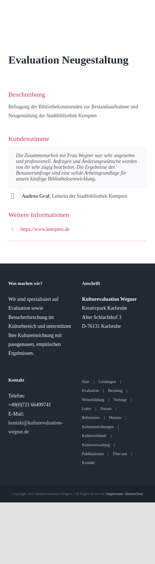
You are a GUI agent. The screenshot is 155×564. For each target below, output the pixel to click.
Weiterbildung (93, 400)
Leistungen (107, 382)
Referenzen (91, 418)
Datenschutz (134, 494)
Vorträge (120, 400)
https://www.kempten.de (45, 229)
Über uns (120, 454)
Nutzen (105, 409)
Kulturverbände (94, 436)
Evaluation (90, 391)
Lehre (86, 409)
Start (85, 382)
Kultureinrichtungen (98, 427)
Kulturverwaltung (96, 445)
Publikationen (93, 454)
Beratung (115, 391)
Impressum (115, 494)
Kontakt (88, 463)
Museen (115, 418)
